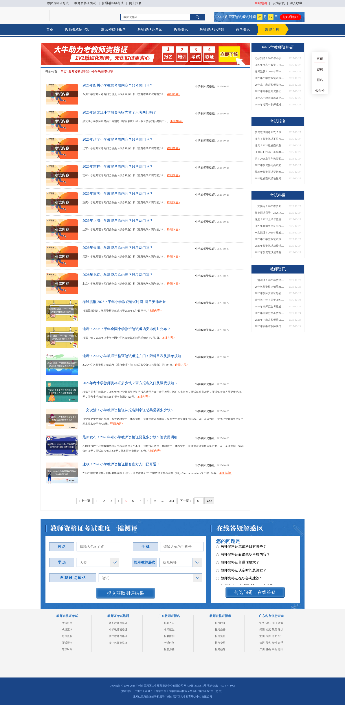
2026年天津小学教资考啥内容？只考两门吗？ (118, 248)
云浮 (280, 642)
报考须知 (220, 649)
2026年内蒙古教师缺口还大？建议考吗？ (270, 319)
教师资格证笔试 (58, 3)
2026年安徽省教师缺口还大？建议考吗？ (270, 326)
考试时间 (169, 642)
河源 (280, 622)
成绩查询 (67, 629)
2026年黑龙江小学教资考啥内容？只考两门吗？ (119, 112)
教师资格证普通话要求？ (237, 564)
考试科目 (67, 622)
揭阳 (262, 629)
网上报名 (135, 3)
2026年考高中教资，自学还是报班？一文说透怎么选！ (270, 64)
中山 (274, 649)
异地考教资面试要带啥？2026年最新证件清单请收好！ (270, 171)
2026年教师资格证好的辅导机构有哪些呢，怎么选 (270, 293)
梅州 (274, 642)
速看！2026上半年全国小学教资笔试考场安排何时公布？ (127, 329)
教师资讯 (181, 29)
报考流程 (220, 636)
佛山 (268, 649)
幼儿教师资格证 (118, 622)
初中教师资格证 (118, 636)
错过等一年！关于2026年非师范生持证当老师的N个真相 (270, 299)
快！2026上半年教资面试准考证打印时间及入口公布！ (270, 158)
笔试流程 (67, 636)
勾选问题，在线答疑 (255, 592)
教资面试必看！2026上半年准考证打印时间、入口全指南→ (270, 212)
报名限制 (169, 636)
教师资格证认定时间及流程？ (241, 572)
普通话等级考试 (112, 3)
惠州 (280, 649)
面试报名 (67, 642)
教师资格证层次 (77, 29)
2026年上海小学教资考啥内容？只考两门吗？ (118, 220)
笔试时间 (67, 649)
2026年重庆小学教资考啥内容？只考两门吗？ (118, 193)
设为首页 (279, 3)
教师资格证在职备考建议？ (239, 580)
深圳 (280, 629)
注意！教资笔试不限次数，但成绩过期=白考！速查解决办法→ (270, 138)
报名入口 (169, 622)
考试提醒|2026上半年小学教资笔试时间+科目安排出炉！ (126, 302)
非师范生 (169, 629)
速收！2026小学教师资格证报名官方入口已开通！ (121, 464)
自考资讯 (243, 29)
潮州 (262, 636)
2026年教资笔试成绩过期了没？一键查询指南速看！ (270, 245)
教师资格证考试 (150, 29)
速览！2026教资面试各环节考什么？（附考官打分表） (270, 145)
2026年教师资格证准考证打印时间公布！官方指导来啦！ (270, 226)
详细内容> (173, 94)
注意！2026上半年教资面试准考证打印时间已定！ (270, 219)
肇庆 (274, 629)
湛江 (268, 622)
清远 (262, 642)
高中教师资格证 (118, 642)
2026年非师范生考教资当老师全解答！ (270, 306)
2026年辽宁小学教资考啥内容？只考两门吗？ (118, 139)
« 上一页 (84, 501)
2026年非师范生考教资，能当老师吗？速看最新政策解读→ (270, 313)
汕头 (262, 622)
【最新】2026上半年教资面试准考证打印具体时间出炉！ (270, 152)
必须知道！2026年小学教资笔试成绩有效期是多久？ (270, 58)
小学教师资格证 (102, 71)
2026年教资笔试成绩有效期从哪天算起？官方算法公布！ (270, 252)
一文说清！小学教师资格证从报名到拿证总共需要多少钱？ (128, 410)
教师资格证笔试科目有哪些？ (241, 548)
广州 (262, 649)
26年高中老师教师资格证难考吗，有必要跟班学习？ (270, 84)
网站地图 (261, 3)
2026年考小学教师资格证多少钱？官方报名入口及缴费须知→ (130, 383)
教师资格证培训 (212, 29)
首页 (49, 29)
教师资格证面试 (85, 3)
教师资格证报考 (113, 29)
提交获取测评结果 (125, 593)
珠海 (268, 636)
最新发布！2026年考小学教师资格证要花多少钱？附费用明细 (130, 437)
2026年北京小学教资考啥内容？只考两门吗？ (118, 275)
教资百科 (272, 29)
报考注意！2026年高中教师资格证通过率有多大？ (270, 71)
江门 (274, 622)
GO (209, 501)
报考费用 (220, 642)
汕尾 (268, 629)
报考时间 (220, 622)
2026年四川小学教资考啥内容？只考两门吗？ (118, 85)
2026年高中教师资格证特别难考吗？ (270, 91)
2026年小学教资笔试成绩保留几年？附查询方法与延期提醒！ (270, 239)
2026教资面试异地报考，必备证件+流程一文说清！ (270, 178)
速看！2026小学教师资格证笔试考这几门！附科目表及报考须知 (132, 356)
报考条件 (220, 629)
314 (171, 501)
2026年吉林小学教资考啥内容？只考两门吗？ (118, 166)
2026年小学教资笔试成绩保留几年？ (270, 78)
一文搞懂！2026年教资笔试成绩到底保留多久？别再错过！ (270, 232)
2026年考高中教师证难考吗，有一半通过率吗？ (270, 104)
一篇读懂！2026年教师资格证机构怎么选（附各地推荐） (270, 280)
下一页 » (185, 501)
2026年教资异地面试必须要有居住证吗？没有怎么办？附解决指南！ (270, 165)
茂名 (268, 642)
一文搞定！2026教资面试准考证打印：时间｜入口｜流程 (270, 206)
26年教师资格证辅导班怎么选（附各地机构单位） (270, 286)
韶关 (274, 636)
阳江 (280, 636)
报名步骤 (169, 649)
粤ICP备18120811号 (195, 685)
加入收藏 (296, 3)
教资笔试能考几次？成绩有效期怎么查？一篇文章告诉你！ (270, 132)
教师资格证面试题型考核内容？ (243, 556)
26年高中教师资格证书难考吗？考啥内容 (270, 97)
